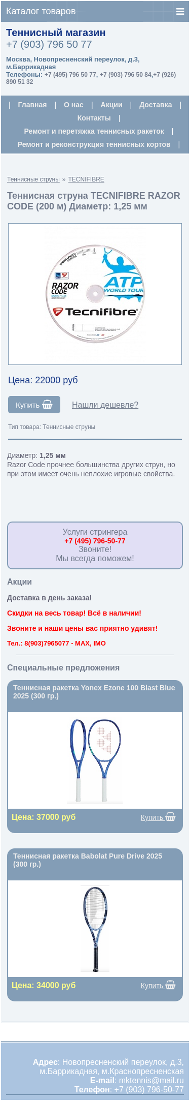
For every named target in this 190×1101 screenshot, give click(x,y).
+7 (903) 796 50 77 (49, 44)
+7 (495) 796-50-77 (94, 541)
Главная (32, 105)
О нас (74, 105)
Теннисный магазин (56, 32)
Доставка (155, 105)
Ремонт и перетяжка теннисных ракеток (94, 131)
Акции (112, 105)
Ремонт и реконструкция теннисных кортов (94, 144)
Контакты (94, 118)
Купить (34, 404)
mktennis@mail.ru (151, 1080)
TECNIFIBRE (86, 179)
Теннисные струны (33, 179)
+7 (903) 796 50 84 (125, 74)
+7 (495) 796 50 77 (70, 74)
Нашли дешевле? (105, 405)
